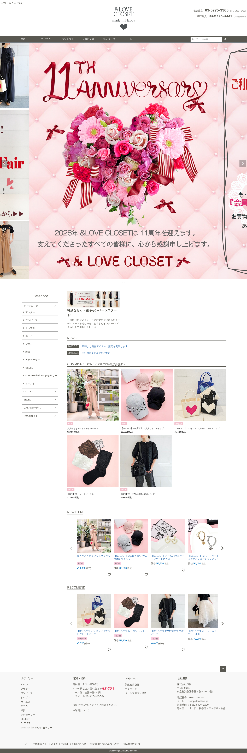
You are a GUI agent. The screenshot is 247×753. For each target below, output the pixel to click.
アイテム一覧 (30, 305)
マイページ (109, 39)
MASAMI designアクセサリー (41, 375)
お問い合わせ (79, 744)
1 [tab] (120, 282)
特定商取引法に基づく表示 (104, 744)
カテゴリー (27, 678)
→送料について (81, 710)
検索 (225, 39)
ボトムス (25, 701)
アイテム (46, 39)
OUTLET (28, 391)
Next (242, 163)
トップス (30, 328)
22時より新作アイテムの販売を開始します (97, 346)
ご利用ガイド (30, 415)
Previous (4, 163)
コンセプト (68, 39)
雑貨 (27, 351)
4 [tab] (127, 282)
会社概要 (182, 678)
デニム (29, 344)
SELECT (30, 367)
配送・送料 (79, 678)
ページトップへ (223, 669)
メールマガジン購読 (135, 693)
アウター (30, 312)
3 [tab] (125, 282)
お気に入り (88, 39)
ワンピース (31, 320)
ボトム (29, 336)
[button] (71, 548)
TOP (23, 39)
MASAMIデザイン (33, 407)
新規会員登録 (132, 684)
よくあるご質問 (59, 744)
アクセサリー (32, 359)
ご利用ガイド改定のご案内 (96, 352)
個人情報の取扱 (131, 744)
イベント (30, 383)
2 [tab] (122, 282)
